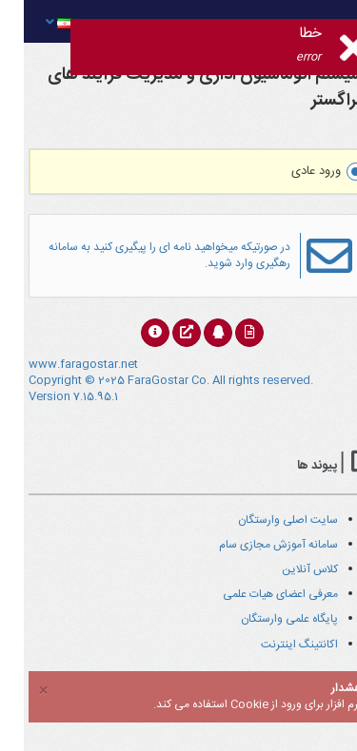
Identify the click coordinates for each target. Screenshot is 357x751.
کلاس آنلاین (286, 569)
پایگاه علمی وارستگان (265, 618)
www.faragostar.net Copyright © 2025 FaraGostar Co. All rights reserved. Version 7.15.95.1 (147, 380)
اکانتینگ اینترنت (275, 644)
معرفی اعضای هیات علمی (256, 594)
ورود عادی (304, 171)
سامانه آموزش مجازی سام (254, 544)
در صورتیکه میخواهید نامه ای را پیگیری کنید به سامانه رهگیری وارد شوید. (146, 255)
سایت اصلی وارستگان (264, 520)
